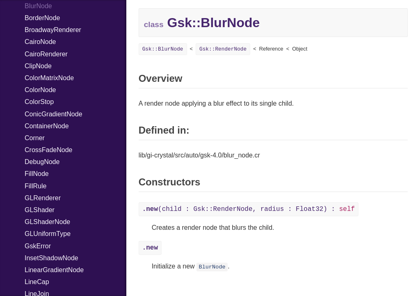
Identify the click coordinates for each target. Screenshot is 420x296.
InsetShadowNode (51, 257)
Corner (35, 137)
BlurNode (212, 267)
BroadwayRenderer (53, 29)
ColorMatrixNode (49, 77)
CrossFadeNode (49, 149)
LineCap (37, 281)
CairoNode (40, 41)
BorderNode (42, 17)
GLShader (40, 209)
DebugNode (42, 161)
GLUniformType (48, 233)
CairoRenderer (46, 54)
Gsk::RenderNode (223, 49)
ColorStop (39, 101)
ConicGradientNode (53, 114)
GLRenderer (43, 197)
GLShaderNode (47, 221)
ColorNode (40, 89)
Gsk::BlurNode (162, 49)
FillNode (37, 173)
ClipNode (38, 65)
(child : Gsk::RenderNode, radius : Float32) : (248, 209)
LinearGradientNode (54, 269)
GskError (38, 246)
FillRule (35, 186)
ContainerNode (47, 126)
